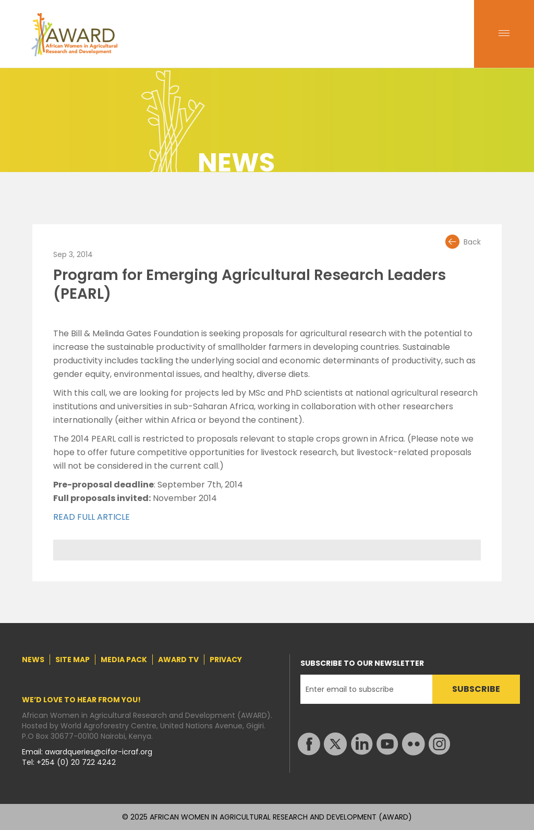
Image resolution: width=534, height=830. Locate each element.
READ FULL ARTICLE (91, 517)
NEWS (33, 659)
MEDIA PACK (124, 659)
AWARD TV (178, 659)
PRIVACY (226, 659)
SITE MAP (72, 659)
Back (472, 242)
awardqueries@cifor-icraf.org (98, 752)
